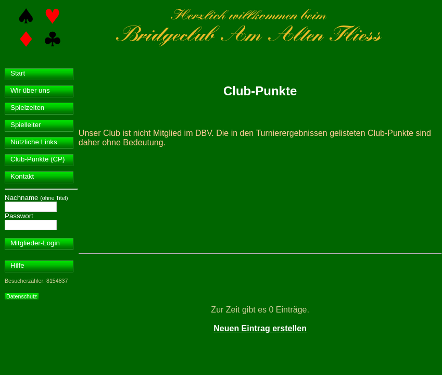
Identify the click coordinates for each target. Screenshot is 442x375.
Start (17, 73)
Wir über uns (30, 90)
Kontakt (22, 176)
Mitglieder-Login (35, 243)
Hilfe (17, 265)
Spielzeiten (27, 107)
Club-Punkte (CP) (37, 159)
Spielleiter (25, 125)
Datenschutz (22, 296)
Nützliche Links (33, 142)
